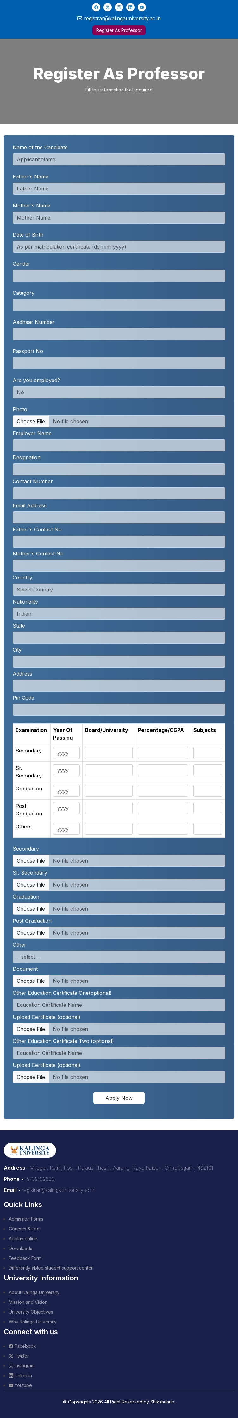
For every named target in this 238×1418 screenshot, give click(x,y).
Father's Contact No (37, 529)
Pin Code (23, 698)
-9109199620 (40, 1179)
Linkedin (20, 1375)
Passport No (28, 351)
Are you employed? (36, 380)
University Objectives (31, 1312)
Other (19, 945)
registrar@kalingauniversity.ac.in (59, 1190)
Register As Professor (119, 30)
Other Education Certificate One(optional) (62, 993)
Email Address (30, 505)
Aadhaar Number (34, 322)
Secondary (26, 848)
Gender (21, 264)
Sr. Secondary (30, 873)
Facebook (22, 1346)
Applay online (23, 1238)
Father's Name (30, 176)
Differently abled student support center (51, 1268)
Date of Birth (28, 235)
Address (22, 674)
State (19, 625)
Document (25, 969)
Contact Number (33, 481)
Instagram (21, 1365)
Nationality (25, 601)
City (17, 650)
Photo (20, 409)
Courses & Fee (24, 1228)
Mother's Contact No (38, 553)
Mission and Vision (28, 1302)
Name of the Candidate (40, 147)
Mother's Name (31, 205)
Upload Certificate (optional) (46, 1017)
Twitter (19, 1356)
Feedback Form (25, 1258)
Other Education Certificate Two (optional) (63, 1041)
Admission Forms (26, 1219)
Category (23, 293)
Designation (27, 457)
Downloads (20, 1248)
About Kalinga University (34, 1292)
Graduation (26, 897)
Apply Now (119, 1098)
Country (22, 577)
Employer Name (32, 433)
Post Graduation (32, 921)
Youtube (20, 1385)
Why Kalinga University (33, 1321)
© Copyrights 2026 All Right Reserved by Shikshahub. (119, 1401)
